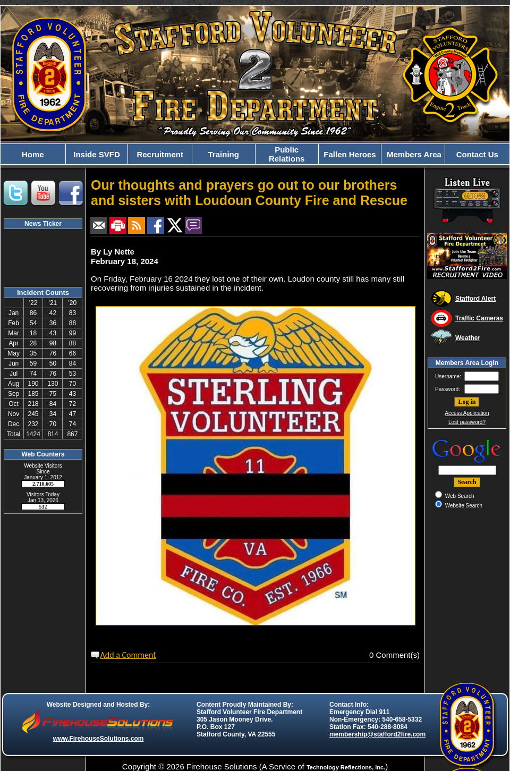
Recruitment (160, 154)
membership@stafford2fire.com (377, 734)
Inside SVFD (96, 154)
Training (223, 154)
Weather (467, 338)
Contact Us (477, 154)
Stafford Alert (475, 298)
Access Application (467, 413)
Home (33, 154)
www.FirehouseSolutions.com (98, 738)
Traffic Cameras (479, 318)
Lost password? (467, 422)
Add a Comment (128, 655)
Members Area (413, 154)
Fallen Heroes (350, 154)
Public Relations (287, 154)
